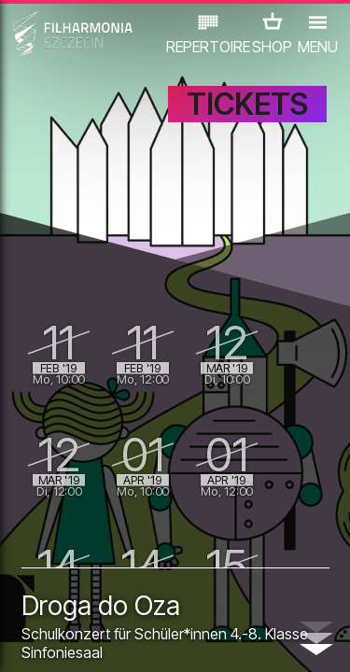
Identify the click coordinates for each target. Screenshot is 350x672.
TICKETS (247, 104)
